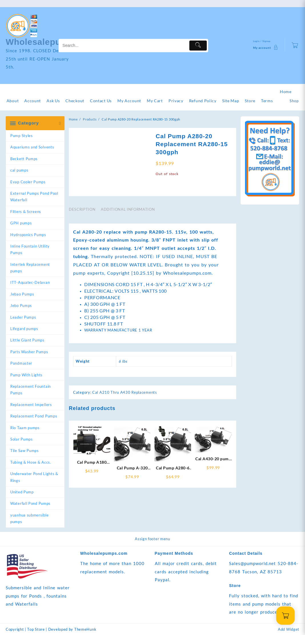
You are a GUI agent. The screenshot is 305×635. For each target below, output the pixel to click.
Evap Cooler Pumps (28, 182)
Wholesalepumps (42, 42)
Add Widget (288, 629)
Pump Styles (21, 135)
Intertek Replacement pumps (30, 267)
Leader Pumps (23, 317)
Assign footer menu (152, 538)
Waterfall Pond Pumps (30, 503)
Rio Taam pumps (25, 427)
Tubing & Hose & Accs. (30, 462)
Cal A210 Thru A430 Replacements (124, 419)
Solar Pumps (21, 439)
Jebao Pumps (22, 294)
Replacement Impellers (31, 404)
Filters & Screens (25, 211)
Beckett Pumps (24, 158)
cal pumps (19, 170)
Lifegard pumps (24, 328)
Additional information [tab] (128, 236)
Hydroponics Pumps (28, 234)
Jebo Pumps (21, 305)
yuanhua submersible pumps (29, 518)
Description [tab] (82, 236)
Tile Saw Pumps (24, 450)
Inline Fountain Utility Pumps (30, 249)
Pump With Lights (26, 375)
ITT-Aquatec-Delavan (30, 282)
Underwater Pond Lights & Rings (34, 477)
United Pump (22, 492)
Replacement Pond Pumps (33, 416)
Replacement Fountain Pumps (30, 389)
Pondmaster (21, 363)
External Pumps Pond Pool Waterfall (34, 196)
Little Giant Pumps (27, 340)
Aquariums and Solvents (32, 147)
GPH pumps (21, 223)
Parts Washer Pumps (29, 351)
